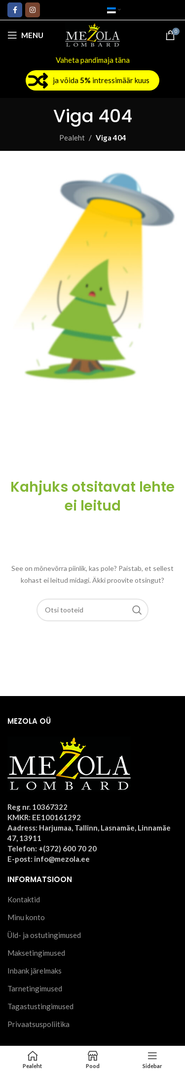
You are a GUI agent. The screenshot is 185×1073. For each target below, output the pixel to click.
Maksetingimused (36, 952)
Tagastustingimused (40, 1006)
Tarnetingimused (34, 988)
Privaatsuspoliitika (38, 1024)
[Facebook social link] (14, 9)
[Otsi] (93, 610)
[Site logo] (92, 34)
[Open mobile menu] (25, 35)
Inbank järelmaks (34, 970)
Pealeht (72, 137)
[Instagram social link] (32, 9)
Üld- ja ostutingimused (44, 935)
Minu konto (26, 917)
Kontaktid (23, 899)
